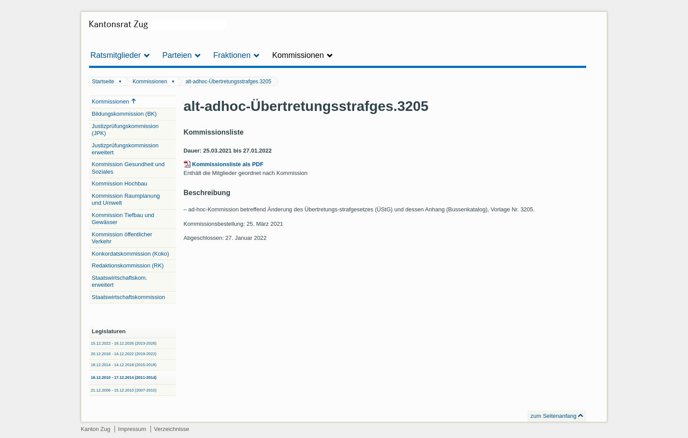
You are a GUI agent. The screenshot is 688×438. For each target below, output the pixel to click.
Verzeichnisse (171, 429)
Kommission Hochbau (119, 183)
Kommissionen (150, 81)
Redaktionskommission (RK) (128, 265)
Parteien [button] (181, 55)
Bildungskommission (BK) (124, 113)
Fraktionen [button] (236, 55)
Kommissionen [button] (302, 55)
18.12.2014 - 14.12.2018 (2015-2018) (124, 365)
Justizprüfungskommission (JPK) (125, 129)
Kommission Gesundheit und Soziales (128, 167)
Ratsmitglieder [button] (120, 55)
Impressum (132, 429)
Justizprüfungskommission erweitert (125, 149)
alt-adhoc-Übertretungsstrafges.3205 (228, 81)
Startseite (103, 81)
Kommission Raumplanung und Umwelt (126, 199)
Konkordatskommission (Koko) (130, 253)
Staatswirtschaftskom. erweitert (119, 281)
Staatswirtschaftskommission (128, 297)
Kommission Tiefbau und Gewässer (123, 218)
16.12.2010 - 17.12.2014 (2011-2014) (124, 377)
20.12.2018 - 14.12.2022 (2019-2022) (124, 354)
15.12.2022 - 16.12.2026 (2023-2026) (124, 343)
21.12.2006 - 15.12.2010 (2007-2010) (124, 390)
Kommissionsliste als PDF (228, 164)
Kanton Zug (95, 429)
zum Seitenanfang (553, 416)
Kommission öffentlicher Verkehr (122, 238)
